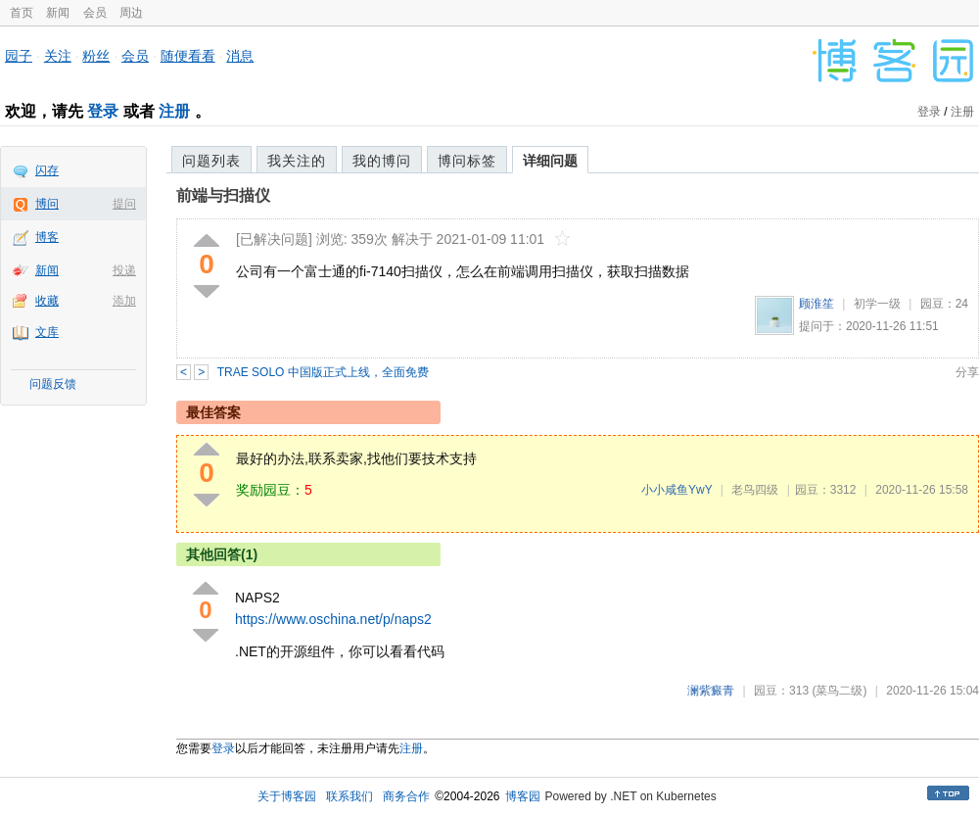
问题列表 (211, 160)
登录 (102, 111)
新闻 (58, 13)
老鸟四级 (754, 490)
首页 (21, 13)
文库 (47, 332)
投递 (124, 270)
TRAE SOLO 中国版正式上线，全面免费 (323, 372)
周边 (131, 13)
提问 (124, 204)
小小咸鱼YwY (676, 490)
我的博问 (381, 160)
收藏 (47, 301)
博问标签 (467, 160)
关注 (57, 56)
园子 (18, 56)
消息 (240, 56)
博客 (47, 237)
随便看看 (188, 56)
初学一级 (877, 304)
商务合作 (406, 796)
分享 (967, 372)
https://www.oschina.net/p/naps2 (333, 619)
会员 (95, 13)
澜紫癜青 (710, 690)
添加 (124, 301)
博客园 (522, 796)
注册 (174, 111)
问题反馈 (52, 384)
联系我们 (349, 796)
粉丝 (96, 56)
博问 (47, 204)
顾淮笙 (816, 304)
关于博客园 (286, 796)
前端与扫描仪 (223, 195)
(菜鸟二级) (839, 690)
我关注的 (296, 160)
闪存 (47, 170)
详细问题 (550, 160)
